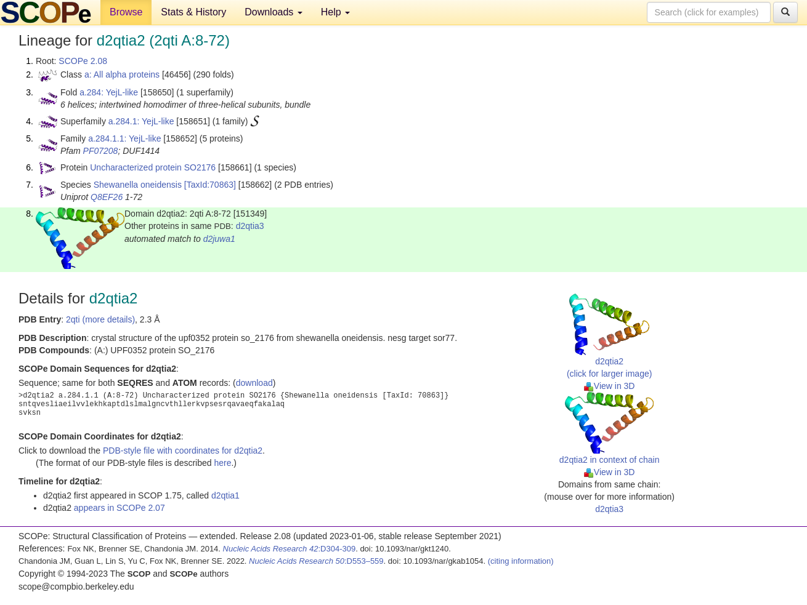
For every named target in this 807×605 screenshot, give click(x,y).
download (254, 383)
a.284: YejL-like (108, 92)
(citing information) (521, 561)
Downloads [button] (273, 12)
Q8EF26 (107, 197)
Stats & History (193, 12)
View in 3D (609, 386)
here (222, 463)
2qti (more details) (100, 319)
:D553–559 (316, 561)
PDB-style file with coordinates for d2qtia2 (182, 450)
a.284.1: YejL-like (141, 121)
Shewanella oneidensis (138, 185)
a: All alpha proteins (122, 74)
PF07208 (100, 151)
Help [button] (335, 12)
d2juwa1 (219, 239)
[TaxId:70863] (210, 185)
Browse (126, 12)
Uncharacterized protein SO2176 (153, 167)
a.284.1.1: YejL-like (124, 138)
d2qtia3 (250, 226)
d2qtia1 (225, 495)
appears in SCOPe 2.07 (119, 508)
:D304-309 (289, 548)
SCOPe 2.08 (83, 61)
